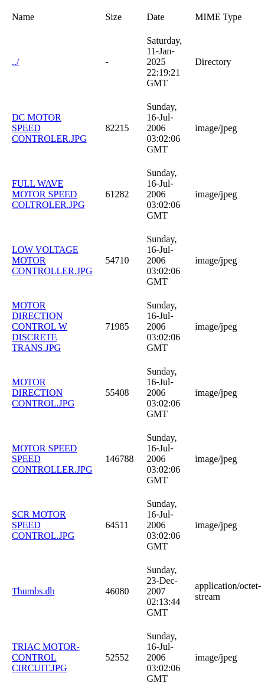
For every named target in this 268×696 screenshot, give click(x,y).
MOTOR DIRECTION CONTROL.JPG (43, 392)
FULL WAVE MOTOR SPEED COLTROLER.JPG (48, 194)
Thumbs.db (33, 591)
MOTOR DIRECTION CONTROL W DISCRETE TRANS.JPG (39, 326)
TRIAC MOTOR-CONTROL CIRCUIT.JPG (46, 657)
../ (15, 62)
